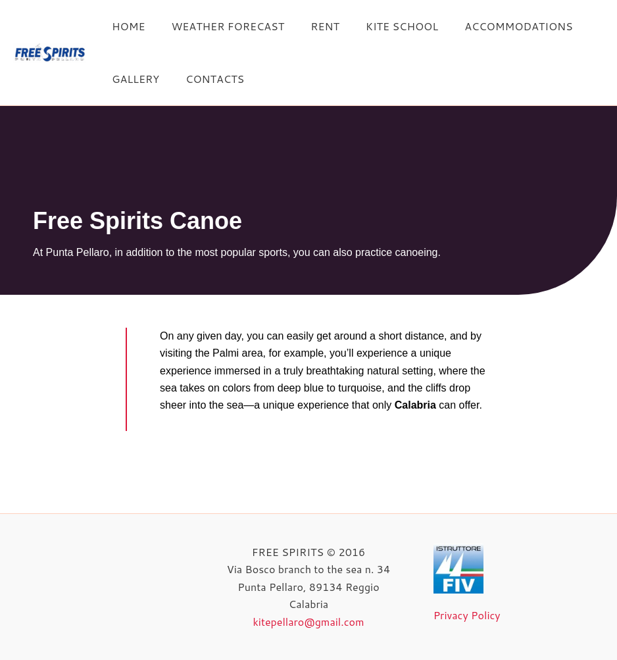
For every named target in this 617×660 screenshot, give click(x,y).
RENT (311, 26)
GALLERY (133, 78)
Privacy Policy (467, 614)
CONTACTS (207, 78)
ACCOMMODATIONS (495, 26)
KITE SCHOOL (383, 26)
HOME (125, 26)
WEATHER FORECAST (219, 26)
